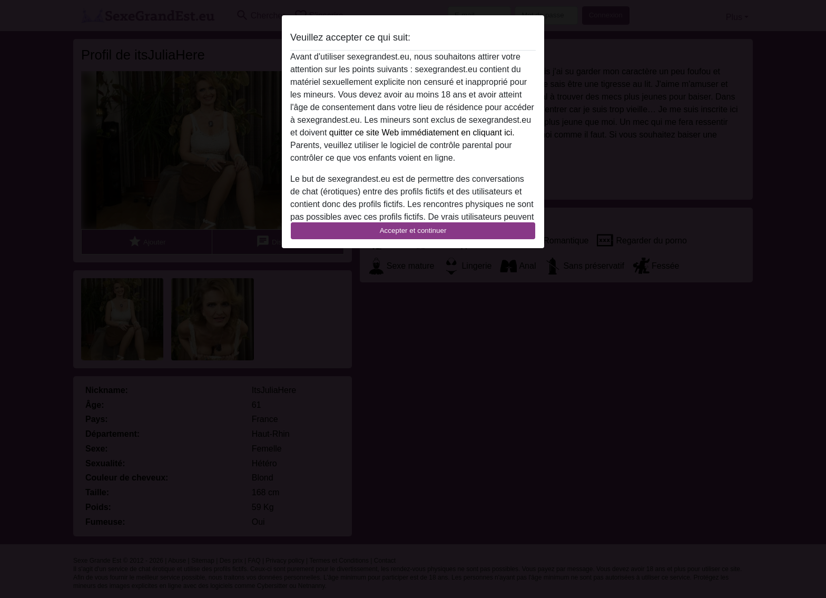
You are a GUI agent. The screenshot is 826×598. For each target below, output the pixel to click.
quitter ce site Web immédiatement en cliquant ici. (422, 132)
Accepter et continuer (413, 230)
